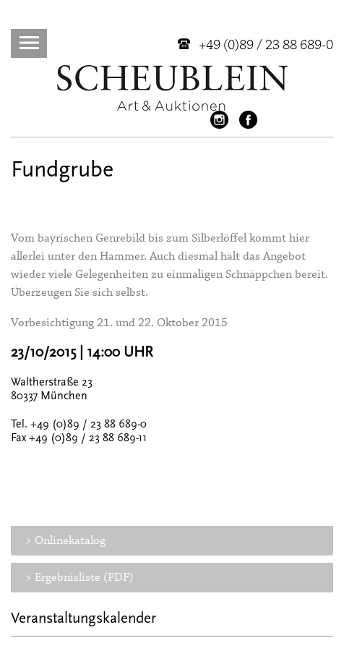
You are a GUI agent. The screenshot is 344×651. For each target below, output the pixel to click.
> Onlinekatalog (65, 540)
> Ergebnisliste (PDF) (79, 577)
